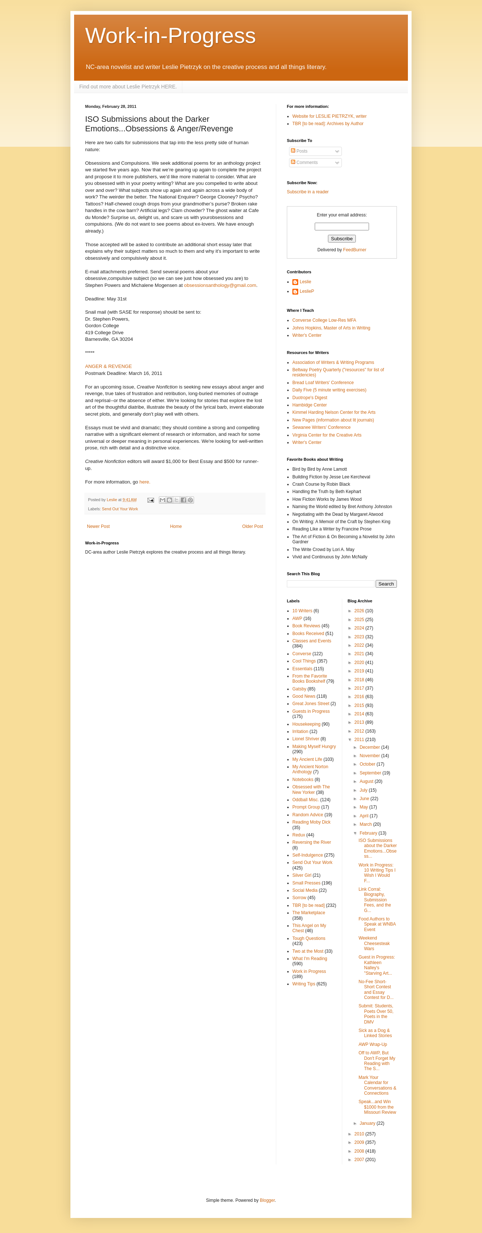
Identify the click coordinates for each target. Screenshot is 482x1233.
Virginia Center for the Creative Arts (327, 435)
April (364, 815)
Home (176, 526)
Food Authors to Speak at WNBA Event (376, 924)
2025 (359, 619)
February (368, 833)
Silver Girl (301, 875)
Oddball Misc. (305, 799)
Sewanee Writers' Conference (321, 427)
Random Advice (307, 814)
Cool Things (304, 661)
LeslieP (307, 291)
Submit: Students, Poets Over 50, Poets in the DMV (375, 1013)
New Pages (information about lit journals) (333, 420)
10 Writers (302, 610)
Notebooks (302, 779)
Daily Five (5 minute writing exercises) (329, 390)
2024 (359, 628)
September (370, 773)
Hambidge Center (309, 405)
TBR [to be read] (308, 905)
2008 (359, 1151)
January (367, 1123)
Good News (303, 696)
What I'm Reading (309, 958)
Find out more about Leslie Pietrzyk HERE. (128, 87)
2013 (359, 722)
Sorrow (299, 897)
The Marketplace (308, 912)
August (367, 781)
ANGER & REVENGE (108, 366)
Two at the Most (308, 951)
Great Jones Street (310, 703)
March (366, 824)
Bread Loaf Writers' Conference (323, 382)
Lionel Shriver (305, 738)
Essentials (302, 668)
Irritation (300, 731)
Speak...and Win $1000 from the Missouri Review (377, 1107)
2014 (359, 713)
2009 (359, 1142)
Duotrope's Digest (309, 397)
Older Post (252, 526)
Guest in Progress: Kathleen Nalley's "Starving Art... (376, 965)
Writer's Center (306, 335)
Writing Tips (303, 983)
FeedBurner (354, 249)
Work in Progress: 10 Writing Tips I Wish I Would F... (376, 872)
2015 (359, 705)
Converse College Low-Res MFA (324, 320)
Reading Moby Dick (311, 822)
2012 (359, 731)
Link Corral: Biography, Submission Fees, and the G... (374, 900)
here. (144, 482)
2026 (359, 610)
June (364, 798)
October (367, 764)
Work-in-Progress (170, 35)
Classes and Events (311, 640)
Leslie (305, 281)
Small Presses (306, 883)
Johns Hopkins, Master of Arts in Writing (331, 328)
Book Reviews (306, 625)
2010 (359, 1134)
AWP (297, 618)
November (370, 755)
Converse (301, 653)
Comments (304, 162)
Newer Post (98, 526)
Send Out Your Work (120, 509)
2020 (359, 662)
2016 (359, 696)
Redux (298, 835)
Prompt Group (306, 807)
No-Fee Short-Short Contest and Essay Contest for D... (376, 989)
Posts (299, 151)
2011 (359, 739)
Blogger (267, 1200)
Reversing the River (311, 842)
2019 (359, 671)
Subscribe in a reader (308, 191)
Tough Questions (308, 938)
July (364, 790)
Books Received (308, 633)
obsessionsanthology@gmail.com (220, 285)
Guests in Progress (311, 711)
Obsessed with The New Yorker (311, 789)
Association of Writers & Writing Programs (333, 362)
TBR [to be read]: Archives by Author (328, 123)
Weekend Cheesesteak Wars (374, 943)
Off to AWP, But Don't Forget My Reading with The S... (376, 1060)
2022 (359, 645)
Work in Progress (309, 971)
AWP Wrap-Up (372, 1044)
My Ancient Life (307, 759)
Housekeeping (306, 724)
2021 (359, 653)
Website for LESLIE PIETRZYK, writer (329, 116)
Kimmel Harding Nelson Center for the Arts (334, 412)
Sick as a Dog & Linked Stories (375, 1033)
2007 (359, 1159)
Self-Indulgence (307, 855)
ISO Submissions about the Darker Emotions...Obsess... (377, 848)
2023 (359, 636)
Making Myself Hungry (314, 746)
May (364, 807)
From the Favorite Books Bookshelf (309, 679)
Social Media (305, 890)
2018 (359, 679)
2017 (359, 688)
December (370, 747)
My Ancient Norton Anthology (310, 769)
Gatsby (299, 689)
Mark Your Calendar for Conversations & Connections (377, 1085)
